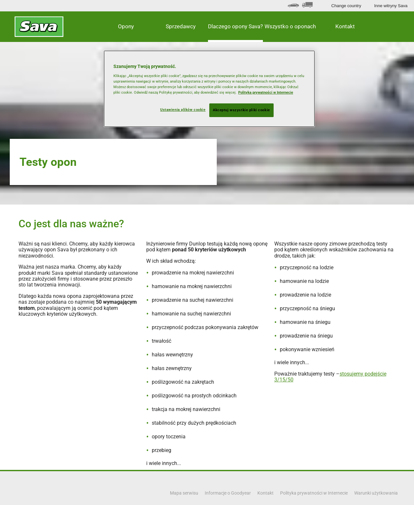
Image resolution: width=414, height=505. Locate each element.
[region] (209, 88)
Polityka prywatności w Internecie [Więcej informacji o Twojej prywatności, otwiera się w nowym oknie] (265, 92)
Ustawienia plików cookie (183, 109)
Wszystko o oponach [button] (290, 26)
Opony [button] (126, 26)
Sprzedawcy (181, 26)
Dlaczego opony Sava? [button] (235, 26)
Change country (346, 5)
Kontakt (345, 26)
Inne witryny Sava (391, 5)
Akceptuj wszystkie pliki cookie (241, 110)
